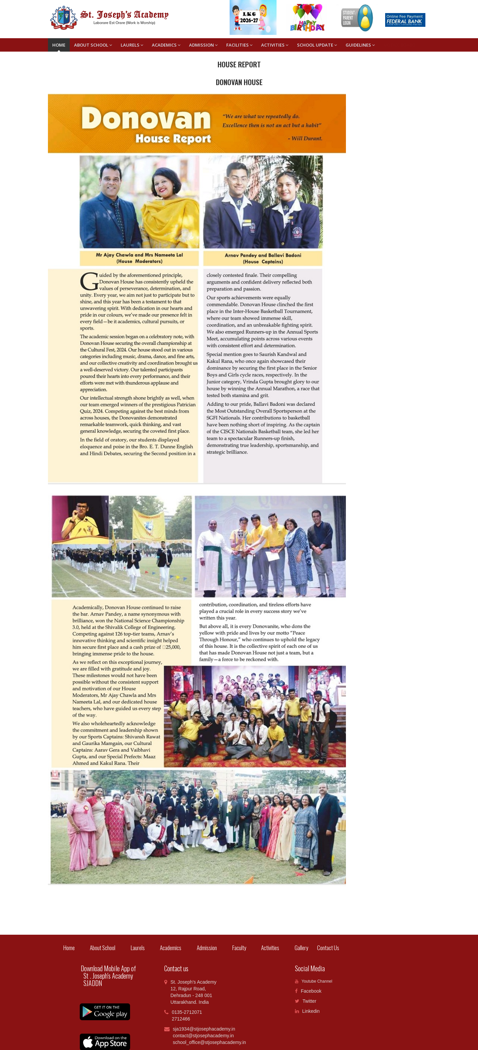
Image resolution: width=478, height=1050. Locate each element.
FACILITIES (239, 45)
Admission (207, 947)
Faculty (239, 947)
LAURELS (132, 45)
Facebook (308, 991)
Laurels (138, 947)
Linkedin (307, 1011)
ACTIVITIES (274, 45)
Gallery (301, 947)
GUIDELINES (360, 45)
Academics (170, 947)
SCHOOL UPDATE (317, 45)
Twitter (305, 1001)
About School (93, 45)
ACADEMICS (166, 45)
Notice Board (399, 45)
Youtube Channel (314, 981)
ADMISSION (203, 45)
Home (58, 45)
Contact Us (323, 947)
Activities (270, 947)
